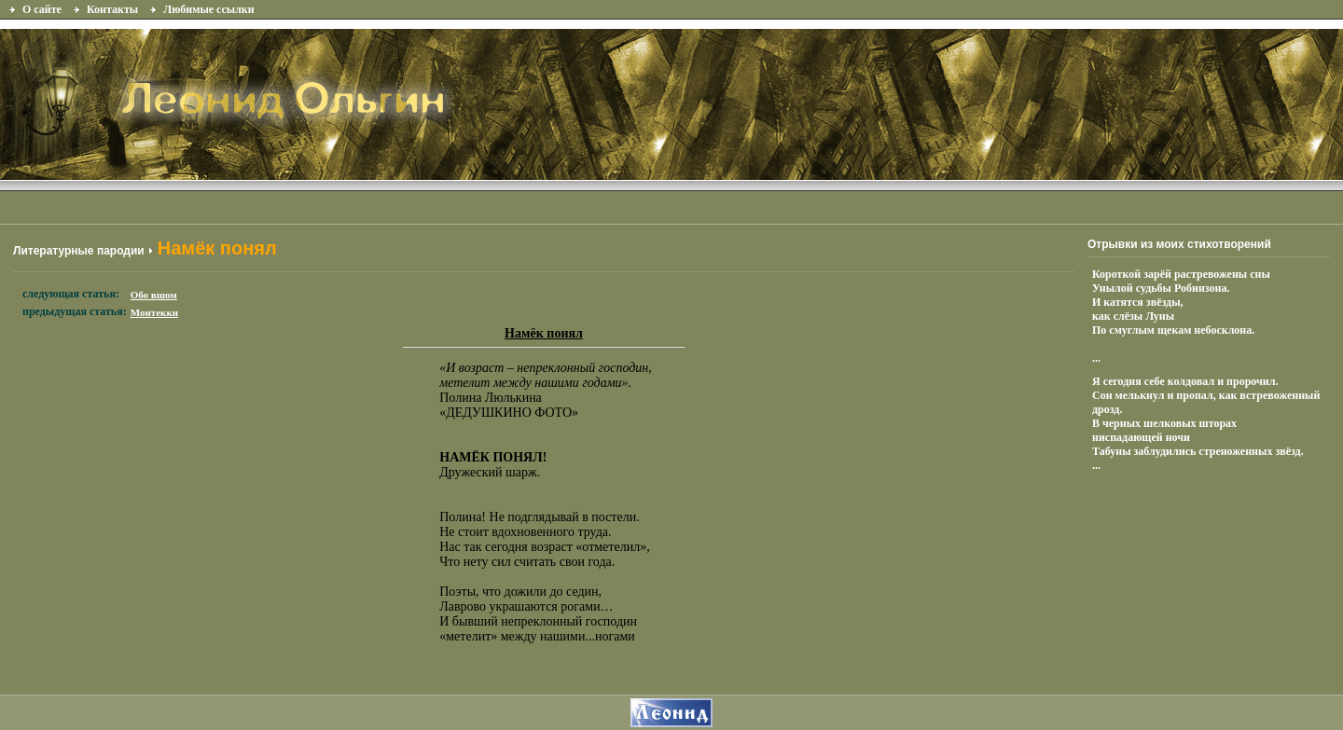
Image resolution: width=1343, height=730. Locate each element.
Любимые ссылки (208, 9)
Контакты (112, 9)
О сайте (42, 9)
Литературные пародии (79, 250)
